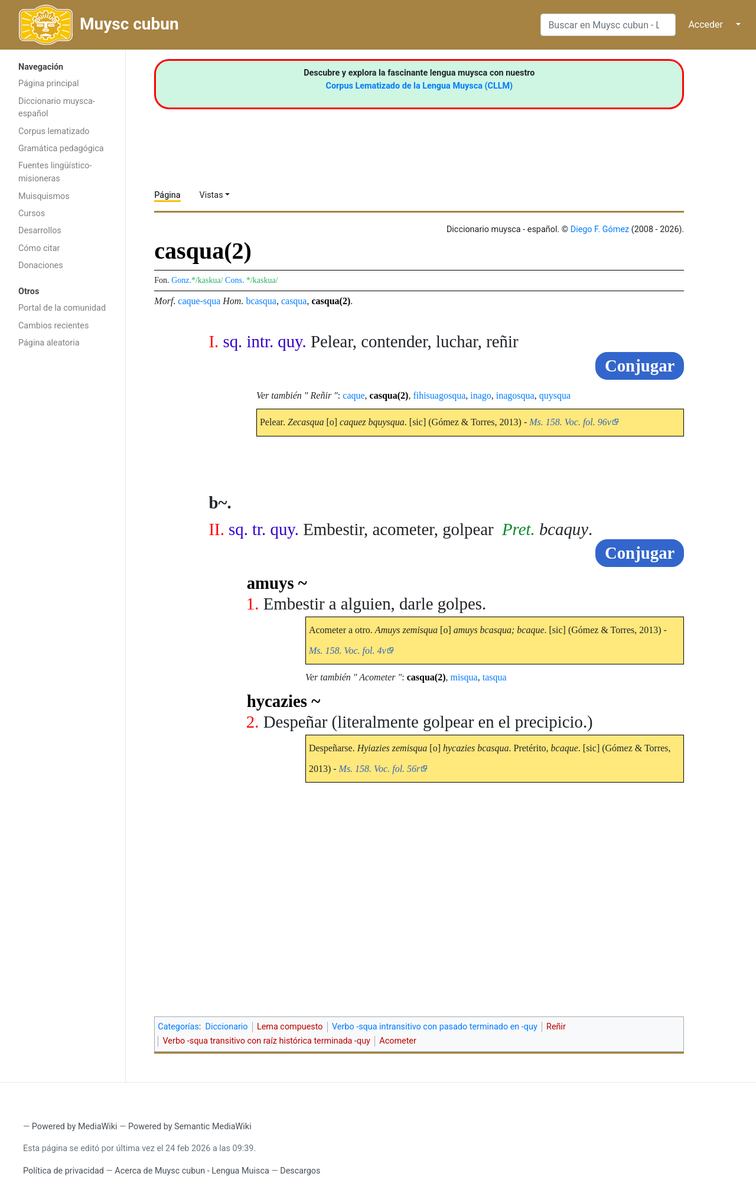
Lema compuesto (290, 1027)
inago (480, 395)
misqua (463, 677)
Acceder (705, 24)
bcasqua (261, 301)
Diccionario (227, 1027)
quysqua (555, 395)
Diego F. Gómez (600, 229)
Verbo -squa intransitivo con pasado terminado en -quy (434, 1027)
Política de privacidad (63, 1171)
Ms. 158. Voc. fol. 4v (347, 651)
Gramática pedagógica (61, 149)
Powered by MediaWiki (75, 1127)
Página (167, 195)
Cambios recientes (53, 326)
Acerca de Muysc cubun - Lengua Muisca (192, 1171)
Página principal (48, 84)
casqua (294, 301)
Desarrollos (39, 231)
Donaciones (40, 265)
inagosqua (515, 395)
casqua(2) (330, 301)
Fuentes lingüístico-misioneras (55, 172)
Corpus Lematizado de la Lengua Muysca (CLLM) (419, 86)
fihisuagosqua (439, 395)
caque (189, 301)
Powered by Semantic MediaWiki (190, 1127)
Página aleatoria (49, 343)
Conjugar (639, 365)
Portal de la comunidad (62, 308)
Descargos (300, 1171)
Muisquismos (44, 196)
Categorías (178, 1027)
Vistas (211, 195)
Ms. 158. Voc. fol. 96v (570, 422)
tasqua (495, 677)
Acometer (397, 1041)
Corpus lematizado (54, 131)
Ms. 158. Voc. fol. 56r (380, 769)
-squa (210, 301)
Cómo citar (39, 248)
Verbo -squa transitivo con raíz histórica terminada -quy (266, 1041)
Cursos (31, 213)
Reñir (556, 1027)
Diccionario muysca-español (56, 107)
